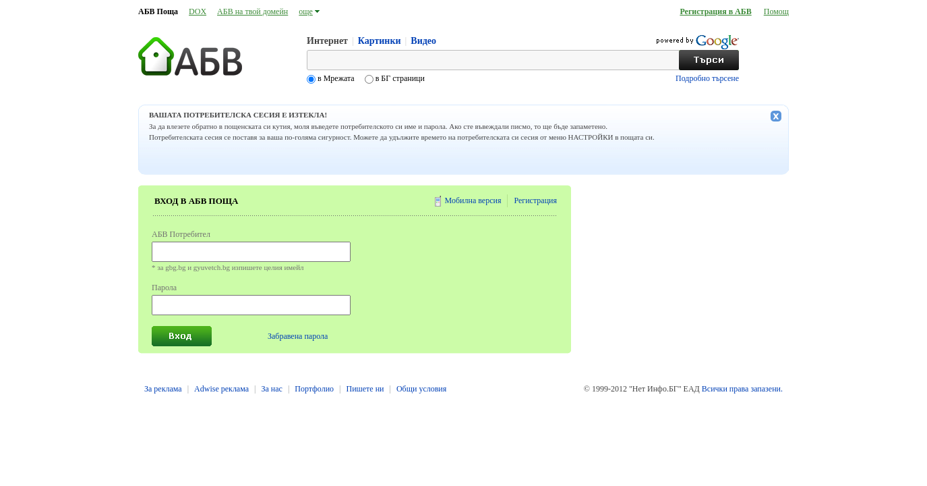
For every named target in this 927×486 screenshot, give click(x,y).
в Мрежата (336, 78)
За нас (271, 389)
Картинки (379, 41)
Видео (423, 41)
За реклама (163, 389)
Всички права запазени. (742, 389)
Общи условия (421, 389)
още (306, 11)
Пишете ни (365, 389)
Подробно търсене (707, 78)
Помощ (776, 11)
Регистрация (535, 200)
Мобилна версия (473, 200)
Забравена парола (298, 336)
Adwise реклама (221, 389)
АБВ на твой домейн (252, 11)
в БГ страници (399, 78)
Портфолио (314, 389)
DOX (197, 11)
